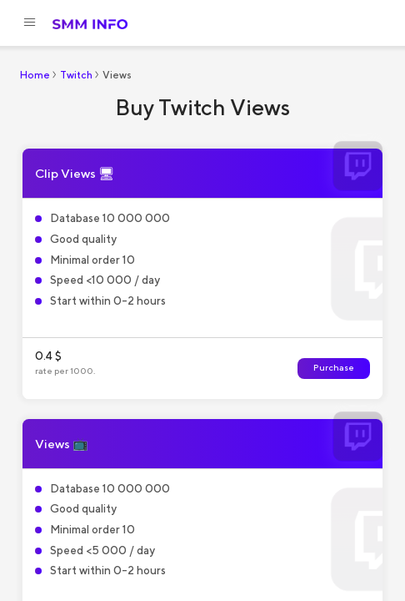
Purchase (333, 367)
